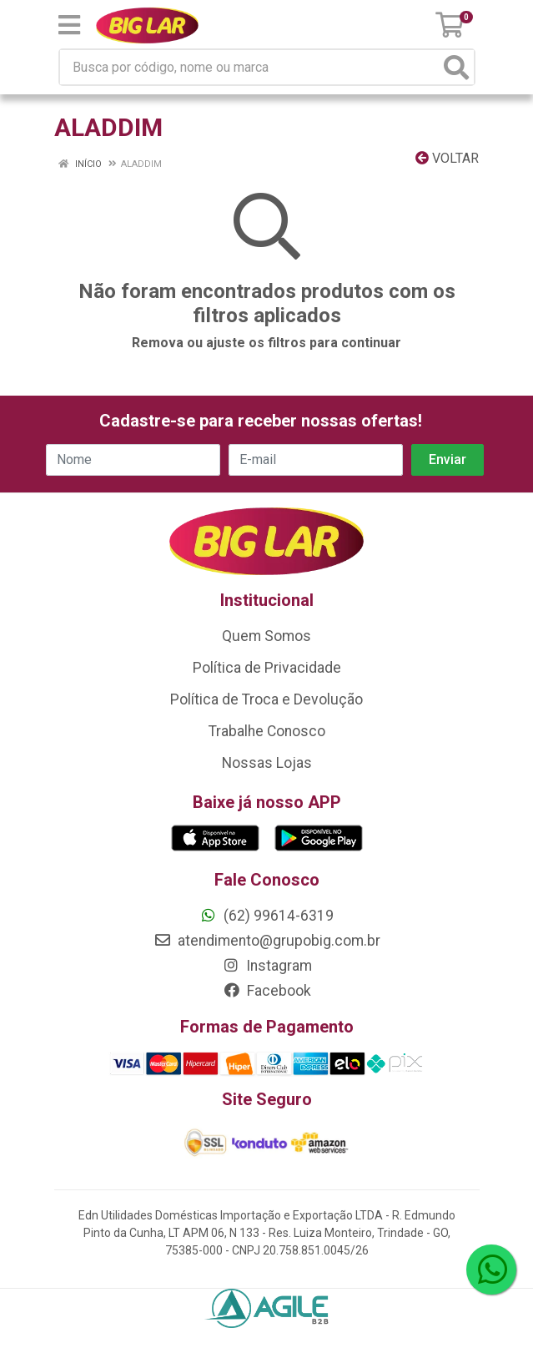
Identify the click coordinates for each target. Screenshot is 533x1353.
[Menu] (69, 25)
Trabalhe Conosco (267, 731)
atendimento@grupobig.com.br (266, 940)
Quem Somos (266, 636)
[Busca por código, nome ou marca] (250, 67)
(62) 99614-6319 (266, 915)
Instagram (267, 965)
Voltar (447, 158)
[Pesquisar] (456, 67)
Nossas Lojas (267, 763)
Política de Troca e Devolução (266, 699)
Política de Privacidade (267, 667)
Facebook (267, 990)
